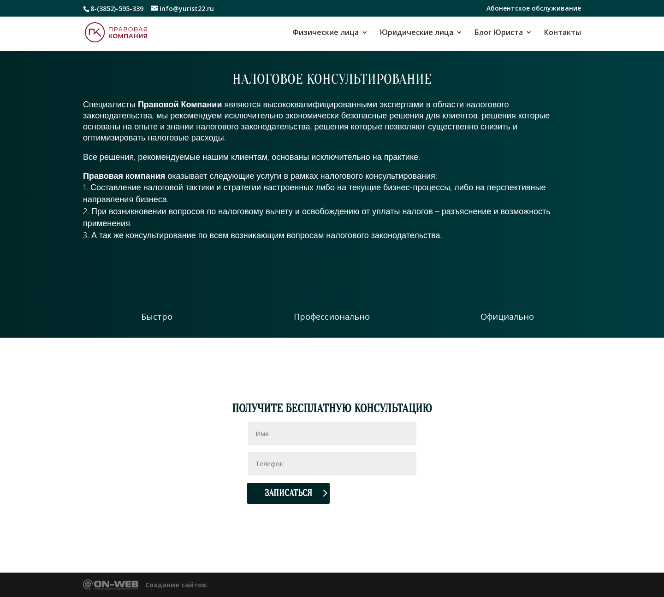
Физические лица (325, 33)
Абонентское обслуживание (533, 8)
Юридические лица (416, 33)
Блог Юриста (498, 33)
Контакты (562, 33)
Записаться (288, 493)
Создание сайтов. (176, 584)
